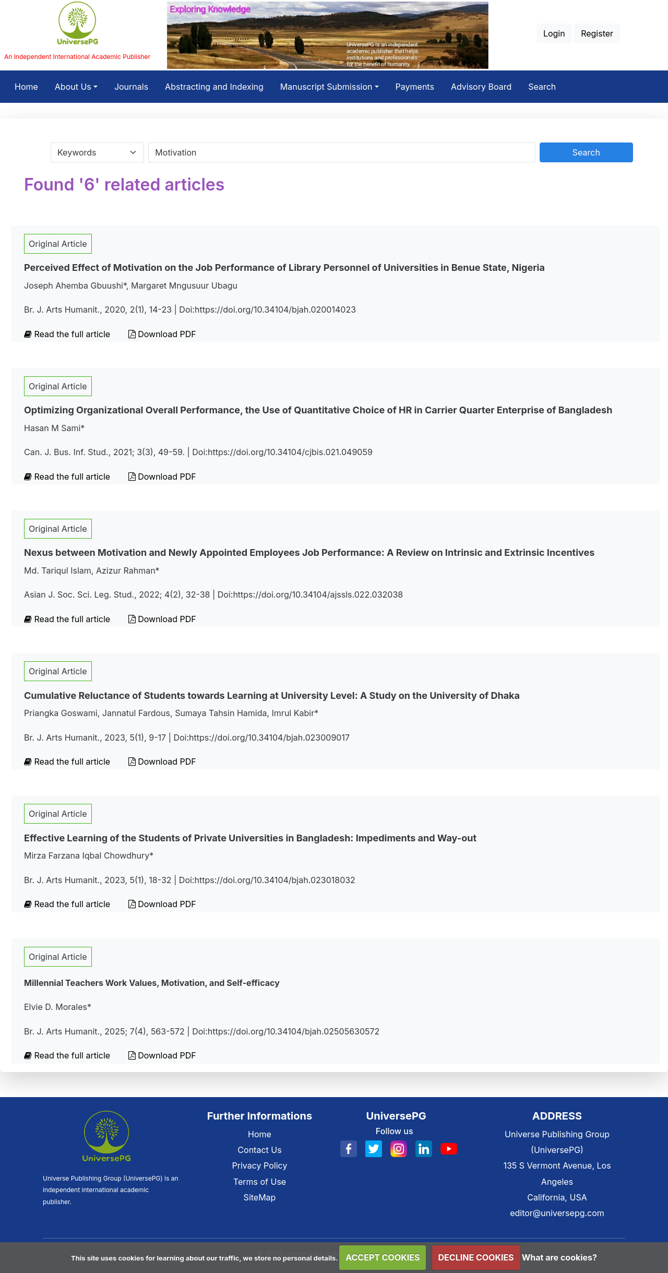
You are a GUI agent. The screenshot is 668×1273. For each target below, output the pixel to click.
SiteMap (260, 1197)
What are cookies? (559, 1257)
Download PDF (162, 334)
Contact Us (259, 1150)
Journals (131, 86)
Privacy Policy (260, 1165)
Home (30, 85)
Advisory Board (481, 86)
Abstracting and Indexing (214, 86)
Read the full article (68, 334)
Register (597, 33)
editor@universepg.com (557, 1213)
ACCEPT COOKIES (382, 1257)
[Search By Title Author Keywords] (341, 152)
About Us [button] (73, 86)
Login (554, 33)
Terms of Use (259, 1181)
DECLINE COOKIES (476, 1257)
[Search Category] (97, 152)
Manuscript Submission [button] (326, 86)
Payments (415, 86)
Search (542, 86)
